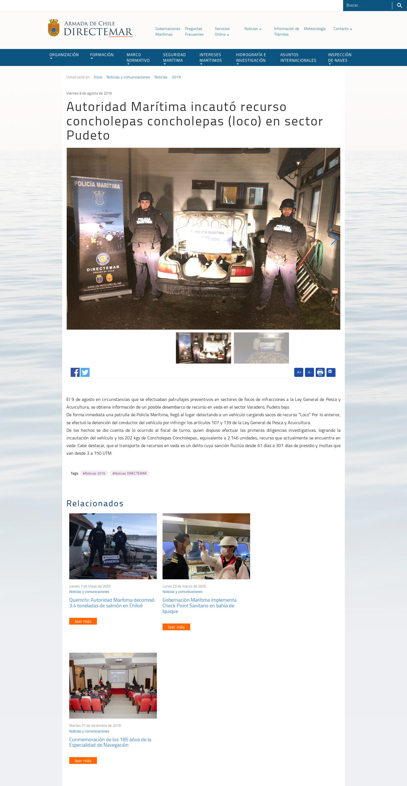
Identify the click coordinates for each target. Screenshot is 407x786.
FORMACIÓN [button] (102, 55)
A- (309, 372)
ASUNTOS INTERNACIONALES (298, 57)
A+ (299, 372)
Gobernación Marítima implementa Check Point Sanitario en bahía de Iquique (198, 604)
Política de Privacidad (103, 768)
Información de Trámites (286, 31)
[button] (334, 238)
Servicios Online (222, 31)
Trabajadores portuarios (303, 712)
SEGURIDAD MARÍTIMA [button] (174, 58)
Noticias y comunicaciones (128, 77)
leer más (83, 619)
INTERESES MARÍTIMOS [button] (211, 58)
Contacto (343, 28)
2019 (176, 77)
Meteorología (315, 28)
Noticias (252, 28)
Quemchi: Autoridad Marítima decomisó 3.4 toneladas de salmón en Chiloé (112, 601)
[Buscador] (367, 5)
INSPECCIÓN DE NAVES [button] (340, 58)
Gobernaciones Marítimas (167, 31)
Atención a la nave (299, 705)
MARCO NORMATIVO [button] (138, 58)
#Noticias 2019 (94, 473)
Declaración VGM (298, 719)
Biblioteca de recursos (141, 768)
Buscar (399, 5)
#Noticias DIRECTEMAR (129, 473)
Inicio (98, 77)
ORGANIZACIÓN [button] (64, 55)
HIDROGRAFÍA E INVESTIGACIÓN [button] (251, 58)
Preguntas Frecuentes (194, 31)
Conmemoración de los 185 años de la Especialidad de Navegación (293, 601)
